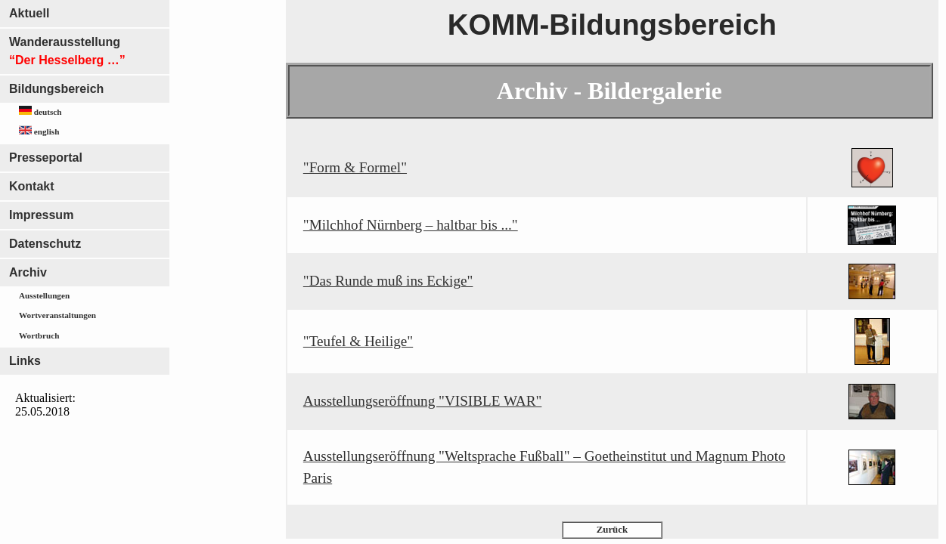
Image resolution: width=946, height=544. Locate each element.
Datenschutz (45, 243)
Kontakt (31, 186)
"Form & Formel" (355, 167)
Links (25, 360)
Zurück (612, 529)
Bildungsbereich (56, 88)
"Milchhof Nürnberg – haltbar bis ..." (410, 225)
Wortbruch (39, 335)
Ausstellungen (44, 295)
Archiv (28, 272)
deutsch (40, 111)
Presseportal (45, 157)
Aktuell (29, 13)
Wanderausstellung (67, 51)
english (39, 130)
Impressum (41, 215)
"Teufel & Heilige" (358, 341)
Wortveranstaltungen (57, 315)
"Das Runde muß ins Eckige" (388, 281)
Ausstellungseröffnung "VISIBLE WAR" (422, 401)
